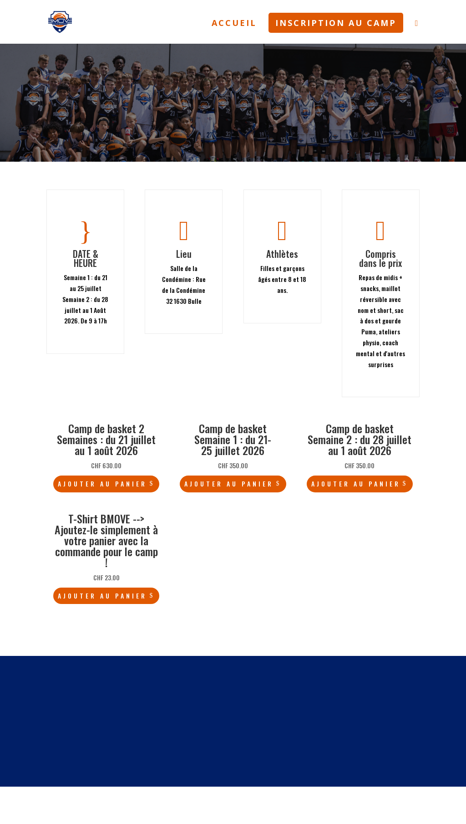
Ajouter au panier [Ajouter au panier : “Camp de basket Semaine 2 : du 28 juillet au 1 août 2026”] (355, 483)
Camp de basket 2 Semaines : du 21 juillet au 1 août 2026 (106, 439)
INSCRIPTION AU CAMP (335, 22)
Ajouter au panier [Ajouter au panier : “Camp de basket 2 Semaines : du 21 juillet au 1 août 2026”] (102, 483)
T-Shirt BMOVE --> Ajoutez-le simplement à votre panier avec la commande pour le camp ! (106, 540)
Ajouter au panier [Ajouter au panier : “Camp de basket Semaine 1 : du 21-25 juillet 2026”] (229, 483)
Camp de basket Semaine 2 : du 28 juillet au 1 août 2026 (359, 439)
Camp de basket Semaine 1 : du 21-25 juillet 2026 (232, 439)
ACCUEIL (234, 24)
